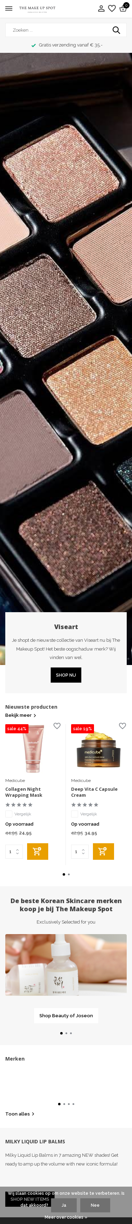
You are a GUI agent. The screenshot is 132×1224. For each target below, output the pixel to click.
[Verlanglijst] (112, 9)
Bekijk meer (21, 715)
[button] (64, 874)
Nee (95, 1205)
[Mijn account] (101, 9)
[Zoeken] (66, 30)
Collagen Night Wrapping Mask (23, 792)
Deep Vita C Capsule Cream (94, 792)
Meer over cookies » (66, 1217)
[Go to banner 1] (66, 978)
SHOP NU (66, 675)
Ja (64, 1205)
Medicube (15, 780)
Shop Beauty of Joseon (66, 1015)
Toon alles (20, 1114)
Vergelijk (18, 814)
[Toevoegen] (37, 851)
